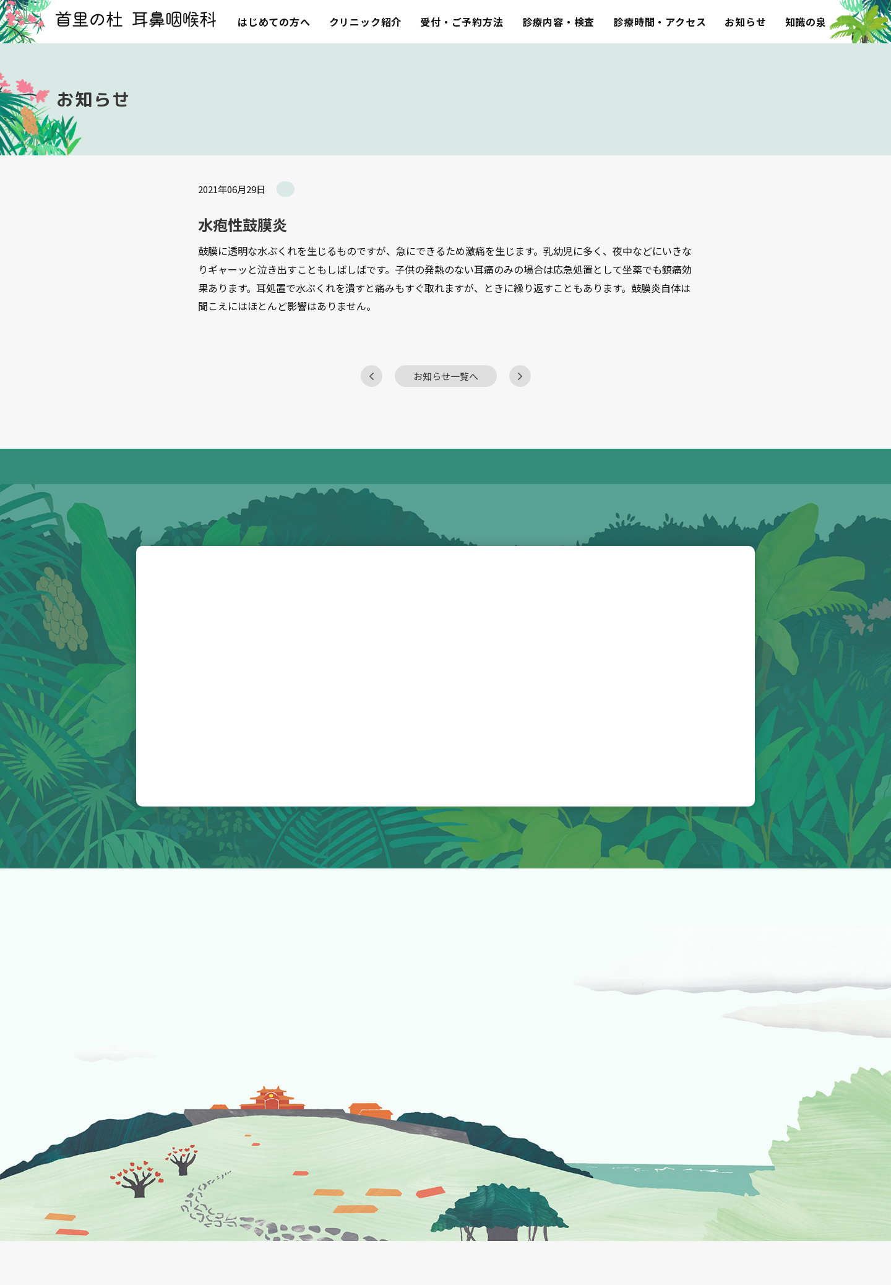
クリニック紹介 (365, 21)
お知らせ (745, 21)
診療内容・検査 (558, 21)
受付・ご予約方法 (461, 21)
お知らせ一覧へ (445, 400)
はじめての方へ (274, 21)
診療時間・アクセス (659, 21)
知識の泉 (806, 21)
